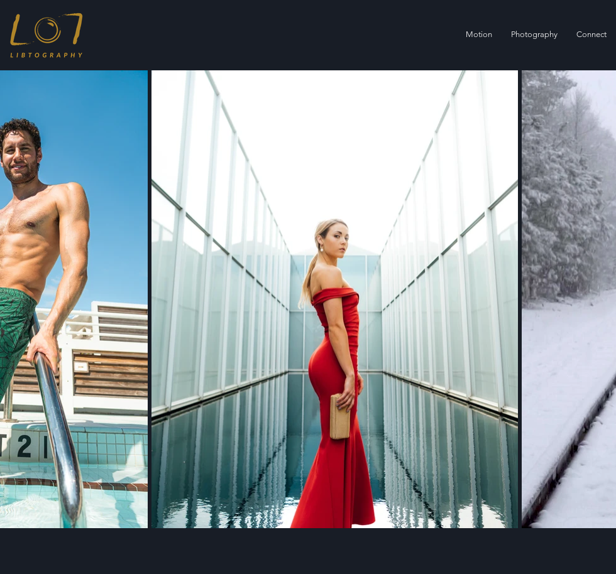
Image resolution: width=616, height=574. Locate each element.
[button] (534, 34)
